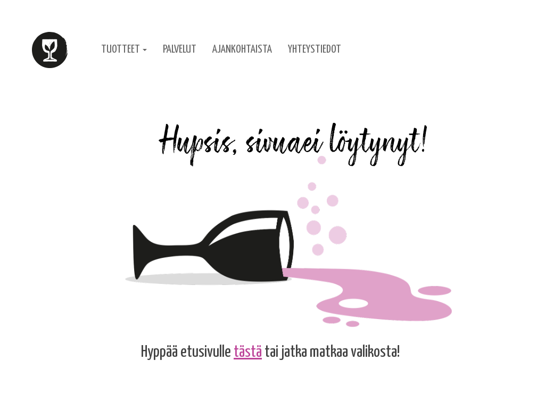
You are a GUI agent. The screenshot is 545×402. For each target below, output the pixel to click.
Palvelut (179, 49)
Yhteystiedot (314, 49)
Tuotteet (124, 49)
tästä (248, 352)
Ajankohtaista (242, 49)
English (452, 49)
